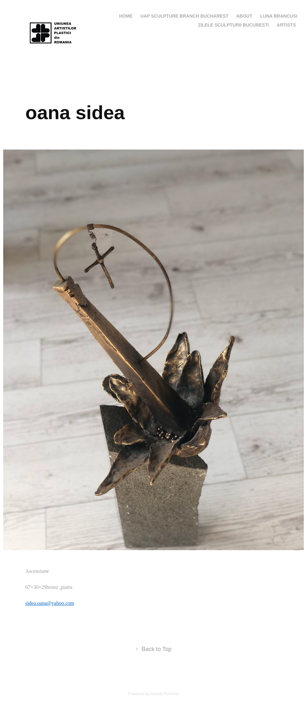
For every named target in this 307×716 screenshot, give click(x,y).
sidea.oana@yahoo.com (49, 603)
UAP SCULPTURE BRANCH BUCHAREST (184, 16)
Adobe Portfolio (165, 693)
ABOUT (244, 16)
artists (286, 25)
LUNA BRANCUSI (278, 16)
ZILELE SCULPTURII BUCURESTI (233, 25)
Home (126, 16)
